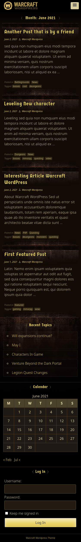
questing (38, 158)
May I (16, 345)
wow (37, 309)
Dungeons (20, 154)
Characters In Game (27, 354)
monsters (41, 236)
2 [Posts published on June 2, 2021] (30, 412)
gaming (17, 309)
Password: (12, 497)
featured (19, 304)
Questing (34, 232)
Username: (12, 481)
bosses (16, 86)
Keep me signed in (24, 513)
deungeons (35, 86)
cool (25, 86)
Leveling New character (29, 104)
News (35, 82)
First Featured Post (25, 254)
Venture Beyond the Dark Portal (36, 363)
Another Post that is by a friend (39, 32)
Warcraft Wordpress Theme (40, 537)
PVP (25, 232)
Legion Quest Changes (30, 372)
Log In (40, 522)
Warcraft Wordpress (32, 39)
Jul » (17, 459)
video (48, 158)
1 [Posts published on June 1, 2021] (19, 412)
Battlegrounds (22, 82)
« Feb (7, 459)
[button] (75, 5)
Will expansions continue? (32, 335)
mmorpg (27, 158)
